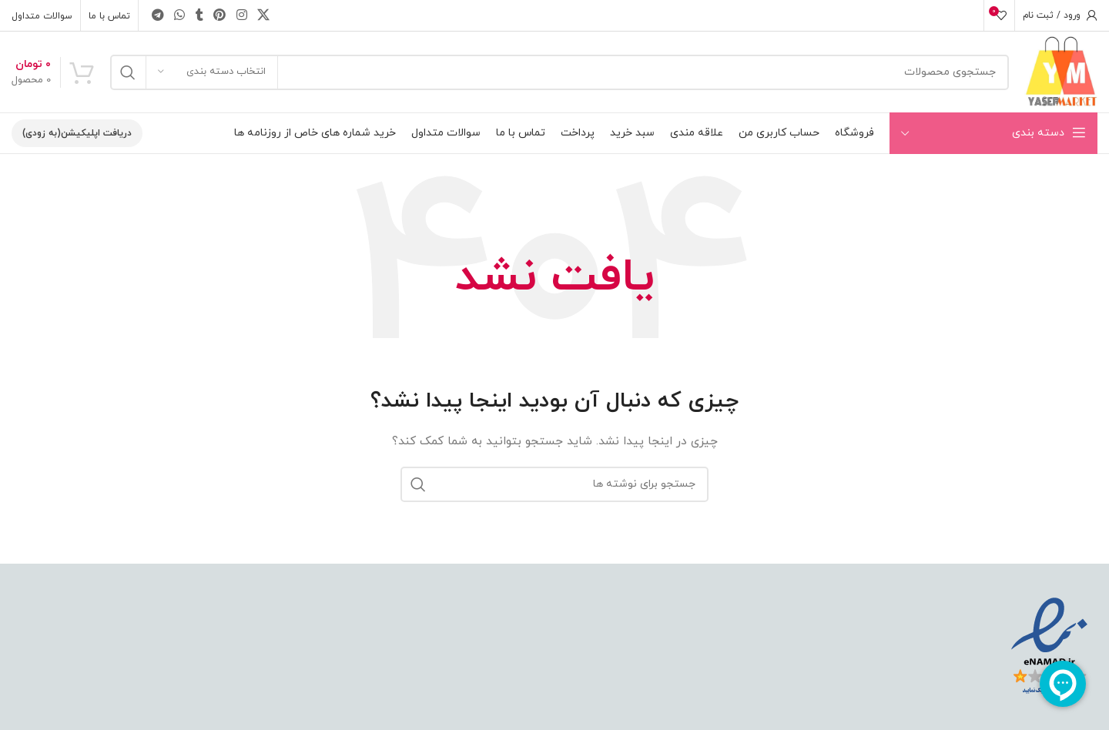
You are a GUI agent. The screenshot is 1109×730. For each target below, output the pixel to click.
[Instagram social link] (241, 15)
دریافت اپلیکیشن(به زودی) (77, 133)
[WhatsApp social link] (179, 15)
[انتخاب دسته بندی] (212, 72)
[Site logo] (1060, 71)
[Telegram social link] (157, 15)
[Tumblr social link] (199, 15)
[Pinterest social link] (220, 15)
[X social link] (263, 15)
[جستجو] (559, 72)
